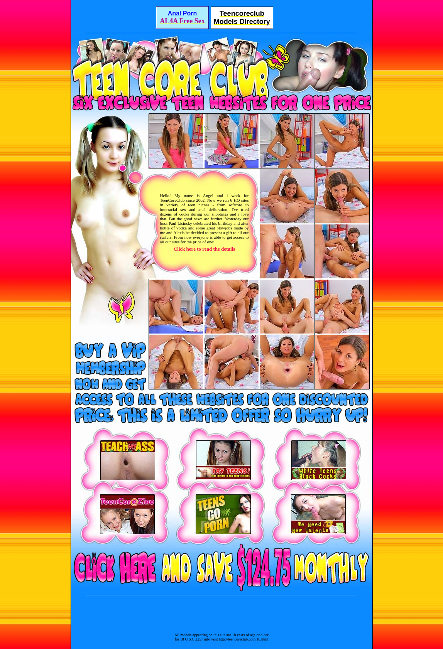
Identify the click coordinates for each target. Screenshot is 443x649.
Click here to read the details (204, 249)
